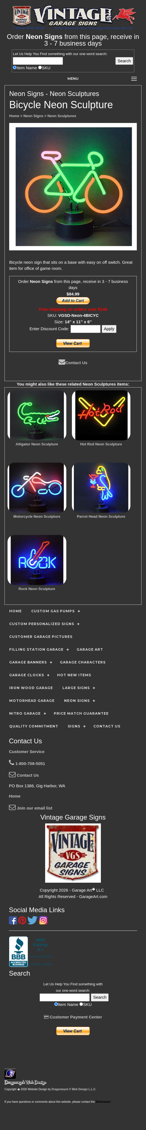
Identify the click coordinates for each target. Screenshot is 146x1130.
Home (15, 796)
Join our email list (30, 808)
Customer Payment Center (73, 1017)
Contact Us (73, 362)
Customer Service (27, 751)
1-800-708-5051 (27, 763)
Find (43, 54)
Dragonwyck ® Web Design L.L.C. (74, 1089)
